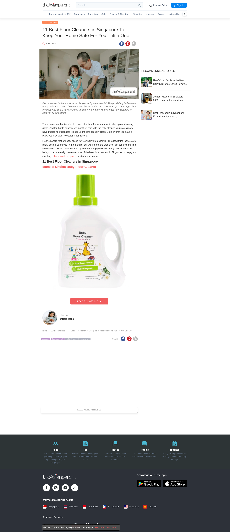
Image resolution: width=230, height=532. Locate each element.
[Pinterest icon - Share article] (127, 43)
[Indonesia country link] (90, 506)
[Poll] (85, 450)
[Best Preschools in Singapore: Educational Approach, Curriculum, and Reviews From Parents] (164, 114)
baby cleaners (71, 338)
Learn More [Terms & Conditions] (99, 527)
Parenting (93, 14)
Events (161, 14)
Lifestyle (150, 14)
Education (137, 14)
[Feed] (55, 450)
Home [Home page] (44, 330)
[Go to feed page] (56, 6)
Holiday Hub (174, 14)
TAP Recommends (50, 21)
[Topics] (145, 450)
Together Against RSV (60, 14)
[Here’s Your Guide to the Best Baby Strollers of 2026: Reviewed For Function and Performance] (164, 81)
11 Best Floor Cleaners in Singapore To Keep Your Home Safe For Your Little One (100, 330)
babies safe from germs (64, 155)
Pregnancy (79, 14)
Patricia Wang (66, 318)
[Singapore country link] (51, 506)
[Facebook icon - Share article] (121, 43)
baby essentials (57, 338)
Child (103, 14)
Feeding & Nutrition (119, 14)
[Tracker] (174, 450)
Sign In (178, 5)
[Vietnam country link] (150, 506)
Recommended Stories (158, 70)
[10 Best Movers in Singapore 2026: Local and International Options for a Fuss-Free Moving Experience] (164, 98)
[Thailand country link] (71, 506)
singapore (45, 338)
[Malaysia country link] (131, 506)
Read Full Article (89, 300)
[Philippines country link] (111, 506)
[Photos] (115, 450)
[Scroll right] (184, 14)
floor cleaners (84, 338)
